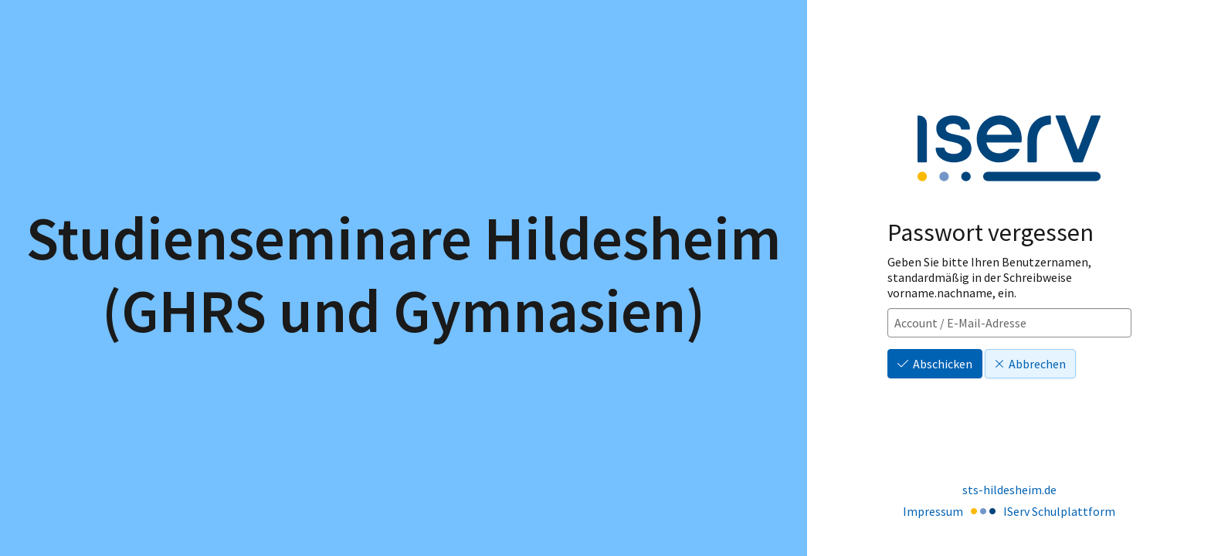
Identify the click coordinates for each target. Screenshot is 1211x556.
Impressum (933, 511)
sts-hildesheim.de (1009, 489)
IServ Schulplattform (1059, 511)
